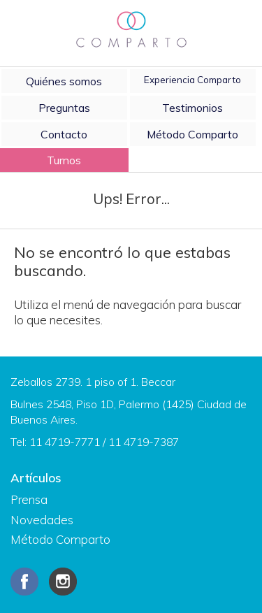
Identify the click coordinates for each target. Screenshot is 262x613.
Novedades (41, 519)
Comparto (131, 29)
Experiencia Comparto (192, 79)
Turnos (64, 160)
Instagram (63, 582)
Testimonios (192, 108)
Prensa (29, 499)
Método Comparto (192, 134)
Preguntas (64, 108)
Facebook (24, 582)
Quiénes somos (64, 81)
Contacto (64, 134)
